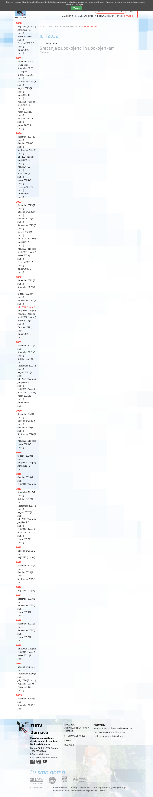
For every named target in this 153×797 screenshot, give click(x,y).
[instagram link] (38, 762)
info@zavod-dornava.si (40, 754)
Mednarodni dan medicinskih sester (110, 735)
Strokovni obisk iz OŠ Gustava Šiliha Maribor (113, 728)
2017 (18, 488)
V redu (76, 8)
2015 (18, 562)
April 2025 (23, 106)
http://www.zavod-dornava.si (43, 757)
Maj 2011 (26, 651)
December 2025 (25, 63)
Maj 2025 (26, 101)
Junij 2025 (23, 96)
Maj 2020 (26, 440)
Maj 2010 (26, 683)
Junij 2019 (26, 462)
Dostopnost (85, 787)
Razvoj (120, 16)
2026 (19, 23)
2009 (19, 695)
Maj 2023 (26, 248)
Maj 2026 (26, 26)
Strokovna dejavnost (105, 16)
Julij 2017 (26, 518)
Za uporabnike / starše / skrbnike (78, 16)
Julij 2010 (26, 680)
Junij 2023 (23, 243)
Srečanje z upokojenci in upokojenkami (78, 48)
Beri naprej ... (46, 52)
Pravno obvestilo (60, 787)
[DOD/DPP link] (64, 779)
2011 (18, 645)
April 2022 (26, 317)
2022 (19, 276)
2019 (19, 452)
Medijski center (70, 26)
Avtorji (74, 787)
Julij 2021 (26, 378)
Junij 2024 (23, 161)
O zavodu (128, 16)
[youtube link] (45, 761)
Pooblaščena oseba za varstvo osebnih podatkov (75, 790)
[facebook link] (32, 762)
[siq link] (36, 780)
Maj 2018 (26, 483)
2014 (18, 587)
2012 (18, 620)
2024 (19, 133)
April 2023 (26, 251)
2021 (18, 342)
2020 (19, 410)
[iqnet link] (52, 780)
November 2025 (25, 69)
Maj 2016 (26, 557)
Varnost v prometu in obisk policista (109, 732)
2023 (19, 201)
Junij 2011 (26, 648)
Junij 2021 (23, 384)
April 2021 (26, 392)
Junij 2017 (23, 524)
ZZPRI (102, 790)
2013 (18, 595)
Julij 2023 (26, 238)
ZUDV (42, 26)
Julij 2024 (26, 156)
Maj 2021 (26, 389)
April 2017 (23, 534)
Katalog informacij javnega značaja (110, 787)
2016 (19, 547)
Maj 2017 (26, 528)
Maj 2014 (26, 590)
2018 (19, 473)
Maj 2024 (23, 168)
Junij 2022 (26, 310)
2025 (19, 58)
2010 (19, 663)
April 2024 (23, 175)
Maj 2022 (26, 313)
